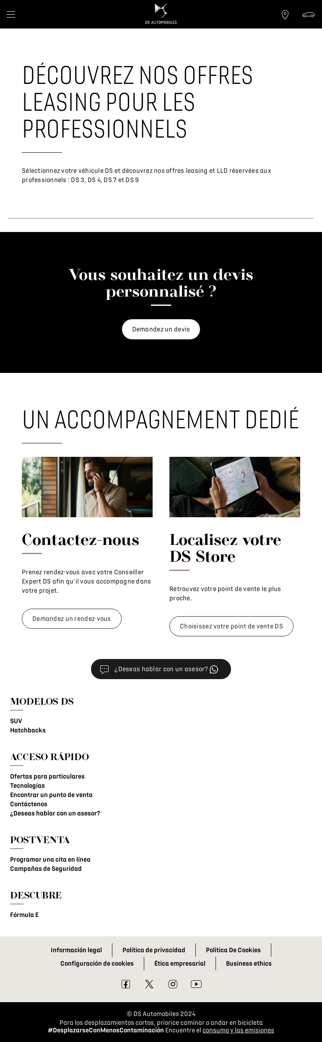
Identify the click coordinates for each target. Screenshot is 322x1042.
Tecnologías (27, 785)
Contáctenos (28, 804)
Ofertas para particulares (47, 776)
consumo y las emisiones (238, 1030)
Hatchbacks (28, 730)
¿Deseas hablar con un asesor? (55, 813)
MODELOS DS (42, 701)
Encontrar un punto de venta (51, 795)
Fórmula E (24, 915)
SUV (16, 721)
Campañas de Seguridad (46, 869)
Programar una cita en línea (50, 859)
